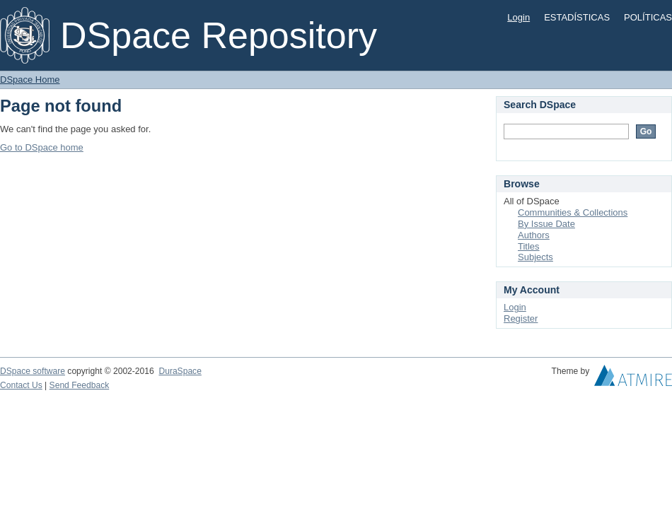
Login (518, 17)
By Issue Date (546, 223)
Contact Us (21, 385)
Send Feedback (80, 385)
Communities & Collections (572, 212)
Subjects (535, 257)
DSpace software (32, 371)
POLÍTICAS (648, 17)
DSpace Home (30, 79)
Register (521, 318)
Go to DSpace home (41, 147)
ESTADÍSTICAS (577, 17)
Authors (534, 235)
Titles (529, 246)
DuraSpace (179, 371)
